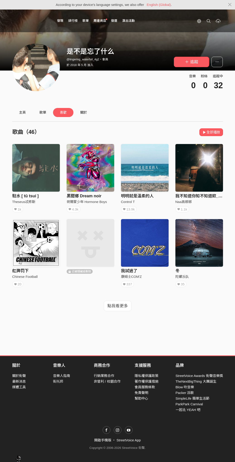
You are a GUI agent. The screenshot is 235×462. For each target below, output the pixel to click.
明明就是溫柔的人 (137, 196)
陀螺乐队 (182, 277)
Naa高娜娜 (183, 202)
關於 (83, 112)
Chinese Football (25, 277)
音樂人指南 (61, 376)
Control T (128, 202)
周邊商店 (100, 20)
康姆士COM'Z (131, 277)
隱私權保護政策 (146, 376)
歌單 (85, 20)
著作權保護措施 (146, 381)
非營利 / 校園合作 (107, 381)
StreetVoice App (128, 440)
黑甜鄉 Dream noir (84, 196)
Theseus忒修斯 (24, 202)
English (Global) (159, 5)
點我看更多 (117, 306)
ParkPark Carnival (189, 404)
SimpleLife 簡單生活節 (192, 398)
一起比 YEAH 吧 (188, 410)
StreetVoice (31, 21)
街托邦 (58, 381)
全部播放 (211, 132)
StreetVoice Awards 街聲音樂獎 (199, 376)
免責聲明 (141, 393)
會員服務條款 (145, 387)
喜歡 (63, 112)
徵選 (114, 20)
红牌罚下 (20, 271)
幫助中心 (141, 398)
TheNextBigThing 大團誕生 (196, 381)
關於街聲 (19, 376)
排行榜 (73, 20)
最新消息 (19, 381)
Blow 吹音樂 (185, 387)
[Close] (230, 4)
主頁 (22, 112)
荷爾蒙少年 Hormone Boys (87, 202)
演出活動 (128, 20)
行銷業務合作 (104, 376)
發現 (60, 20)
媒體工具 (19, 387)
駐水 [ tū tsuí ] (25, 196)
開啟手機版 (102, 440)
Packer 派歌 (185, 393)
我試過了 (129, 271)
